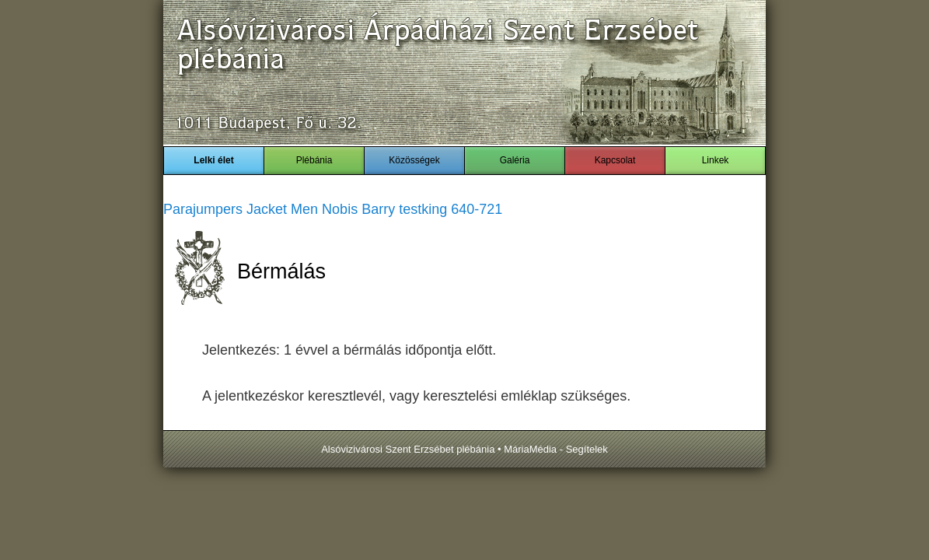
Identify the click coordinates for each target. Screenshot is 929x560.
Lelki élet (213, 160)
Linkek (715, 160)
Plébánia (314, 160)
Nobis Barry (358, 209)
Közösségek (414, 160)
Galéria (515, 160)
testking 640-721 (450, 209)
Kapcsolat (615, 160)
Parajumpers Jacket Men (240, 209)
